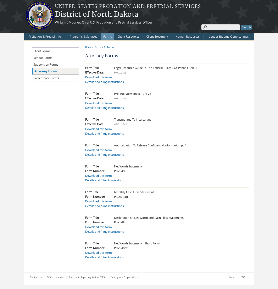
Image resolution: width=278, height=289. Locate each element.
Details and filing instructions (104, 82)
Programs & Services (83, 36)
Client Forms (41, 51)
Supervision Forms (45, 64)
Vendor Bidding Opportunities (229, 36)
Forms (107, 36)
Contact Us (36, 277)
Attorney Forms (45, 71)
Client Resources (128, 36)
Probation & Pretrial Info (45, 36)
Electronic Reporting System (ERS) (87, 277)
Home (88, 47)
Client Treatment (157, 36)
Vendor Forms (42, 58)
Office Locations (55, 277)
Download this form (98, 77)
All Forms (109, 47)
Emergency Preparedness (125, 277)
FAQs (243, 277)
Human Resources (187, 36)
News (232, 277)
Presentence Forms (46, 78)
